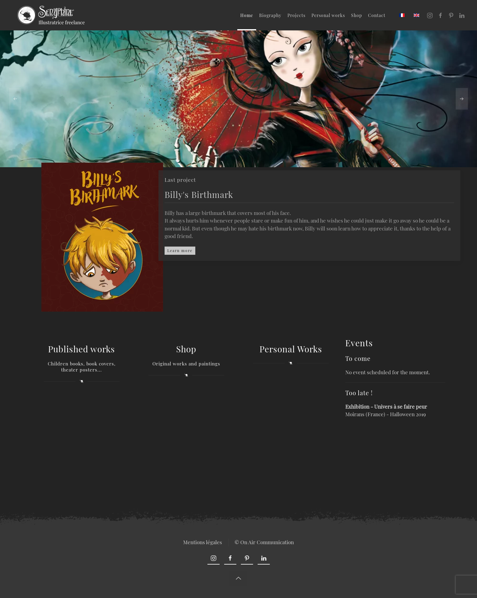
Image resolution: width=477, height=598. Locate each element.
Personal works (328, 15)
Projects (296, 15)
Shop (356, 15)
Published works (81, 348)
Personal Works (290, 348)
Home (246, 15)
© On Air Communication (263, 542)
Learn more (180, 250)
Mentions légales (202, 542)
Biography (270, 15)
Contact (376, 15)
